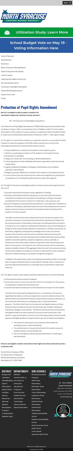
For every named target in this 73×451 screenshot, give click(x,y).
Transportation (7, 413)
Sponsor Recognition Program (6, 407)
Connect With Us (20, 378)
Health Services (20, 395)
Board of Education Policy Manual (12, 71)
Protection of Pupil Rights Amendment (14, 87)
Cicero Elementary (39, 392)
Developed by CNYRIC (36, 449)
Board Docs (5, 64)
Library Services (20, 404)
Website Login (7, 416)
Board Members (6, 60)
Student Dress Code (8, 94)
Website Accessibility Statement (36, 446)
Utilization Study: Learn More (36, 32)
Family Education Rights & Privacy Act (13, 79)
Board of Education (7, 56)
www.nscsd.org (66, 397)
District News (7, 389)
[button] (67, 3)
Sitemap (5, 401)
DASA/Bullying (7, 381)
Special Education (20, 407)
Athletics (17, 375)
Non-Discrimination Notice (10, 83)
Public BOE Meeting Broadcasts (11, 91)
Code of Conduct (7, 75)
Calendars (6, 378)
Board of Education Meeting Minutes (13, 68)
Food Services (19, 392)
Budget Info (6, 375)
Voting (3, 98)
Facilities (5, 392)
